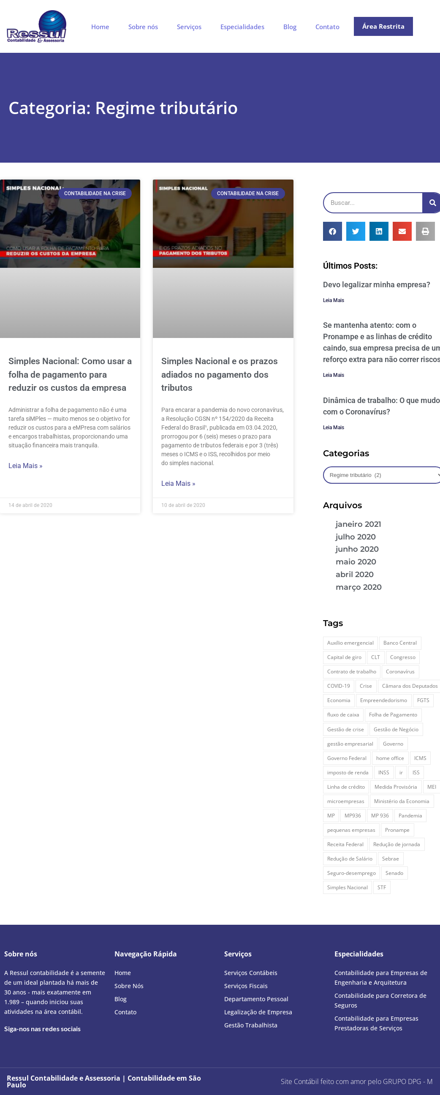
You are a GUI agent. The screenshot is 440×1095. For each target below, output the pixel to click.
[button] (332, 231)
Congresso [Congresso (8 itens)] (403, 657)
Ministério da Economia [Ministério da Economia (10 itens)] (401, 801)
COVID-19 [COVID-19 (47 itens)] (338, 685)
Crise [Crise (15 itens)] (366, 685)
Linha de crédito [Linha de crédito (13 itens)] (346, 786)
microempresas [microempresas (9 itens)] (345, 801)
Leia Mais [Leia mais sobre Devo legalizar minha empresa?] (333, 300)
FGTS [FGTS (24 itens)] (423, 700)
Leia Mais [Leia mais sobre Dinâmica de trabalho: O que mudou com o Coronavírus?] (333, 427)
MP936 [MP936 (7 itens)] (353, 815)
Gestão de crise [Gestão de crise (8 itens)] (345, 729)
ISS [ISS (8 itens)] (416, 772)
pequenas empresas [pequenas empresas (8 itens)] (351, 830)
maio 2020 (356, 562)
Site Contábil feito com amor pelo (331, 1081)
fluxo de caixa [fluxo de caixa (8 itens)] (343, 714)
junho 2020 (357, 549)
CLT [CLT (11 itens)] (375, 657)
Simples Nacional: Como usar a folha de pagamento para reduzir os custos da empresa (70, 374)
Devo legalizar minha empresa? (376, 284)
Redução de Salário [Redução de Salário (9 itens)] (349, 858)
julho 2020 (356, 537)
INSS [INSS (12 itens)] (383, 772)
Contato (327, 26)
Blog (289, 26)
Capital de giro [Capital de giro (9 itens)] (344, 657)
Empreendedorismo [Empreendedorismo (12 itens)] (383, 700)
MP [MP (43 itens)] (331, 815)
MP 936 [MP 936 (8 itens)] (380, 815)
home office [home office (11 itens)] (390, 758)
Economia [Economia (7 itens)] (338, 700)
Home (100, 26)
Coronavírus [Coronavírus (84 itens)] (400, 671)
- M (408, 1081)
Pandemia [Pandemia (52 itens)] (410, 815)
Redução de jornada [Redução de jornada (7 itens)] (396, 844)
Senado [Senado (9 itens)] (394, 873)
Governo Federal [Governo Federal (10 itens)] (347, 758)
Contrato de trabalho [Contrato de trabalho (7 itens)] (351, 671)
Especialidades (242, 26)
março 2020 (359, 587)
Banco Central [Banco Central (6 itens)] (400, 642)
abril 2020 (355, 574)
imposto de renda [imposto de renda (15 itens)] (348, 772)
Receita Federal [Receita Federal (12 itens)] (345, 844)
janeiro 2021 (358, 524)
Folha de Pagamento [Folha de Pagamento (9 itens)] (393, 714)
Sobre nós (143, 26)
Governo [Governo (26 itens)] (393, 743)
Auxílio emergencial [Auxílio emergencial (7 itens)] (350, 642)
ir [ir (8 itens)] (401, 772)
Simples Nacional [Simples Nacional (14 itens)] (347, 887)
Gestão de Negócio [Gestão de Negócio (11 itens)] (396, 729)
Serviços (189, 26)
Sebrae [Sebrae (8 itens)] (390, 858)
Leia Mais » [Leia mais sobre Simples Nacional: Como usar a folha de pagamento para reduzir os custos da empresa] (25, 466)
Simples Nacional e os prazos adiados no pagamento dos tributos (219, 374)
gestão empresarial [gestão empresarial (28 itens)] (350, 743)
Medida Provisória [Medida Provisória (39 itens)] (396, 786)
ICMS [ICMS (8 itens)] (420, 758)
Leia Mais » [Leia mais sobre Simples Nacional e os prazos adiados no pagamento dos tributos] (178, 483)
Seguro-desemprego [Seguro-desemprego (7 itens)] (351, 873)
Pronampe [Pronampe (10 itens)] (397, 830)
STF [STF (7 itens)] (382, 887)
